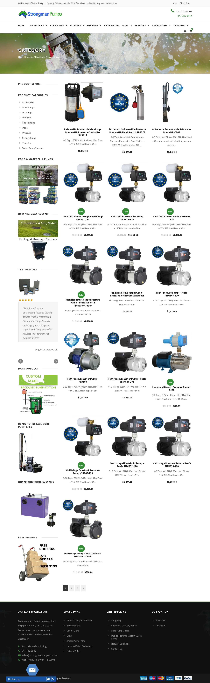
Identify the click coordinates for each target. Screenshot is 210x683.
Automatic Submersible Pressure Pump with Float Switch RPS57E (127, 131)
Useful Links (73, 630)
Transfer (179, 25)
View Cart (160, 620)
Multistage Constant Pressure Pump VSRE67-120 (83, 472)
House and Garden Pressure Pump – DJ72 (171, 389)
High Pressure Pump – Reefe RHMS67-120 (171, 294)
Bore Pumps (57, 25)
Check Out (185, 3)
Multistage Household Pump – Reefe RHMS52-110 (127, 465)
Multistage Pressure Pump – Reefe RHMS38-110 (172, 465)
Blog (69, 635)
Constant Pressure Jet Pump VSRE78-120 (127, 218)
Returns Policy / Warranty (79, 645)
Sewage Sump (159, 25)
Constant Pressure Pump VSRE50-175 (171, 218)
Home (21, 25)
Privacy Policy (73, 651)
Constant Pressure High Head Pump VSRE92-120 (83, 218)
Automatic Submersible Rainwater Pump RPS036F (171, 131)
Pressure (140, 25)
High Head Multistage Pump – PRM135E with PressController (127, 294)
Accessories (36, 25)
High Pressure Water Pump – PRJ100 (83, 380)
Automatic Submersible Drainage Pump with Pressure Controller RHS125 (82, 132)
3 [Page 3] (77, 588)
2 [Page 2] (71, 588)
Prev (20, 361)
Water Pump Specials (32, 148)
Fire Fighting (112, 25)
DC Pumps (75, 25)
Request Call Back (120, 643)
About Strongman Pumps (79, 620)
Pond (125, 25)
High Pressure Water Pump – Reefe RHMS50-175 (127, 380)
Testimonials (27, 269)
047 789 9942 (184, 15)
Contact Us (116, 648)
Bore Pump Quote (120, 630)
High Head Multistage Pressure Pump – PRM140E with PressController (82, 302)
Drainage (92, 25)
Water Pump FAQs (76, 640)
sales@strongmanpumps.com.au (39, 655)
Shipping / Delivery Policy (123, 625)
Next (56, 361)
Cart (175, 3)
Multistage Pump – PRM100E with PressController (82, 555)
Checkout (160, 625)
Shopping (116, 620)
